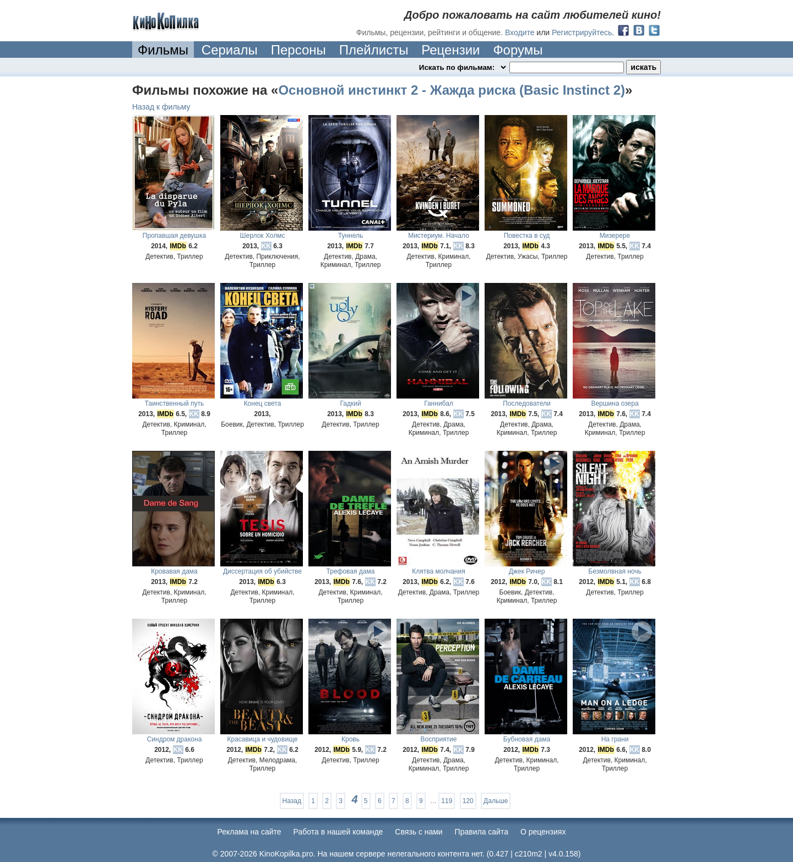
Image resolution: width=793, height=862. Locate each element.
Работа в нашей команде (338, 831)
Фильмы (163, 49)
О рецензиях (543, 831)
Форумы (517, 49)
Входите (520, 32)
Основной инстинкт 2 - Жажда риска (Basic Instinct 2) (451, 90)
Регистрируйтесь (582, 32)
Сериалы (230, 49)
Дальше (496, 801)
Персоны (298, 49)
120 (468, 801)
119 (446, 801)
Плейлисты (374, 49)
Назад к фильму (161, 106)
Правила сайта (481, 831)
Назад (292, 801)
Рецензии (450, 49)
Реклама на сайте (249, 831)
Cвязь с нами (418, 831)
